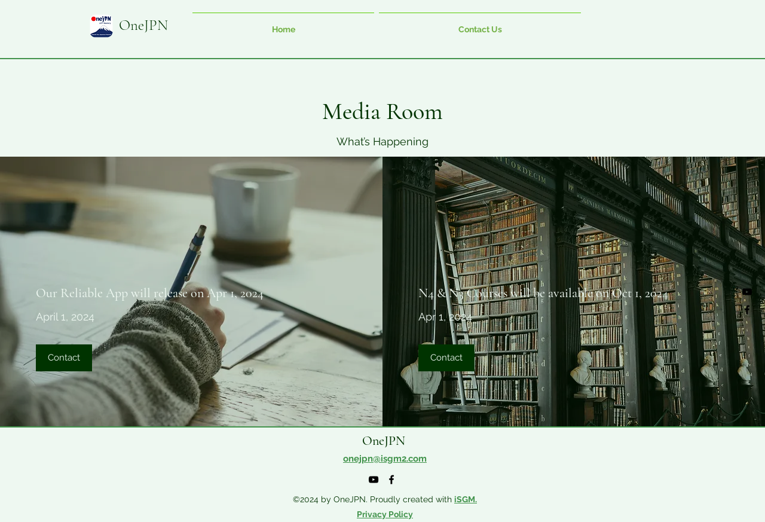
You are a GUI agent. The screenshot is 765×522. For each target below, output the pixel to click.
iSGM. (465, 499)
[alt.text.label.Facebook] (747, 310)
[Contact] (64, 357)
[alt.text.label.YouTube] (747, 292)
